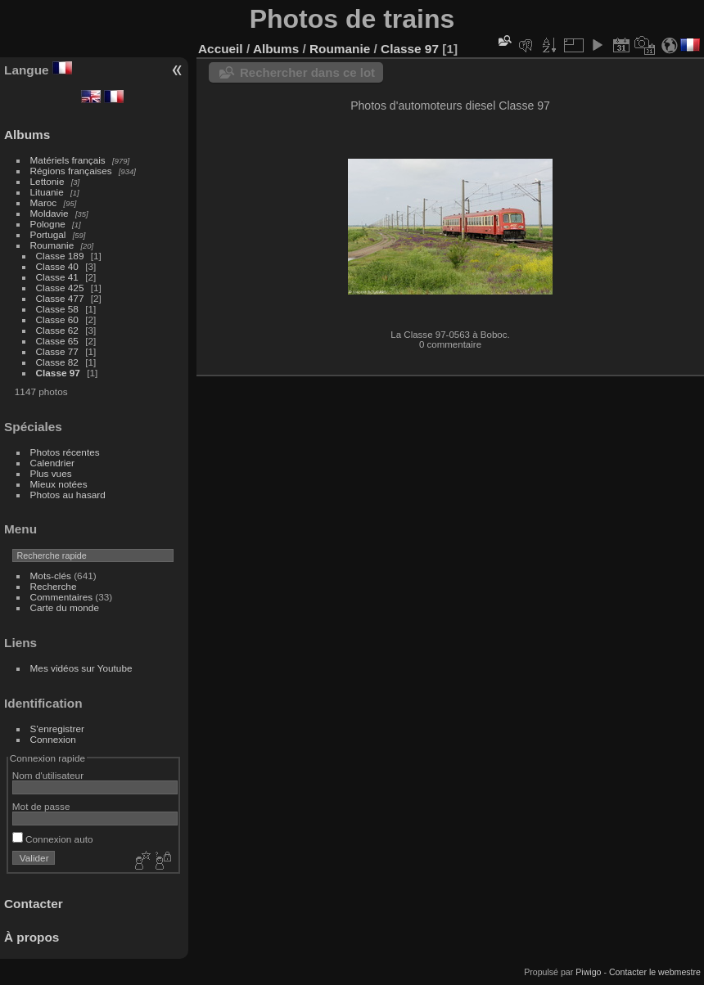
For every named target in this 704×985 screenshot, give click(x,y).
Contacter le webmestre (655, 972)
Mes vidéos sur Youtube (81, 668)
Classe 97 (58, 372)
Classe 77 (57, 351)
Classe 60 (57, 319)
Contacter (33, 904)
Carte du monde (64, 607)
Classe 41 (57, 277)
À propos (31, 937)
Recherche (53, 586)
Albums (27, 135)
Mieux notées (59, 484)
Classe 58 (57, 309)
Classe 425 (60, 287)
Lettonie (47, 181)
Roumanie (52, 245)
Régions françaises (71, 170)
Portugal (48, 234)
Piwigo (588, 972)
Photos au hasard (68, 494)
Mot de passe (41, 806)
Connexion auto (52, 839)
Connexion (53, 739)
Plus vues (51, 473)
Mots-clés (50, 575)
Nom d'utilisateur (47, 775)
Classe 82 (57, 362)
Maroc (43, 202)
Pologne (47, 223)
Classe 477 (60, 298)
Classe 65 (57, 340)
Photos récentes (65, 452)
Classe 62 (57, 330)
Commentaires (61, 596)
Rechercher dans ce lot (307, 72)
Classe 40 (57, 266)
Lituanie (47, 192)
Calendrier (52, 462)
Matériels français (68, 160)
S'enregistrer (57, 728)
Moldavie (49, 213)
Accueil (220, 49)
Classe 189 (60, 255)
